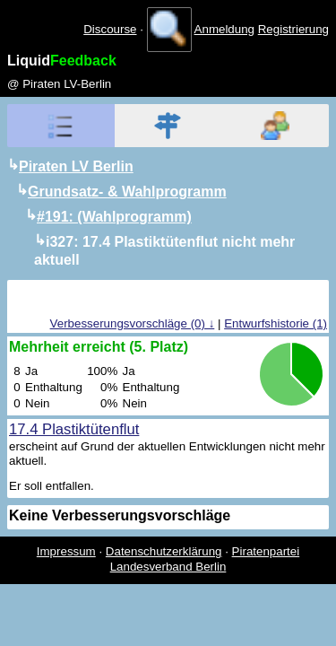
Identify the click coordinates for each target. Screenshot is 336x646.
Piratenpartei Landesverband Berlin (205, 559)
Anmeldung (224, 29)
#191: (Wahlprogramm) (114, 216)
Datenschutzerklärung (164, 551)
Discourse (109, 29)
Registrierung (293, 29)
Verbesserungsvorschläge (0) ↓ (132, 323)
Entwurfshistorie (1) (275, 323)
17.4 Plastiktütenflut (74, 429)
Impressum (66, 551)
